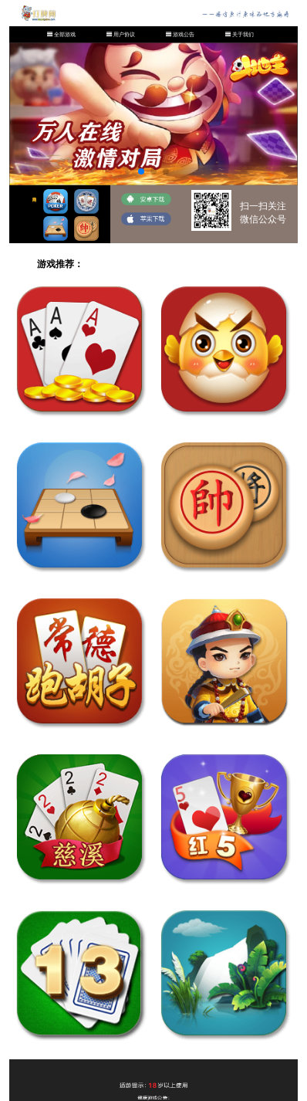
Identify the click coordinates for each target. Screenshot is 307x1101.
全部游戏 (65, 35)
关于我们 (243, 35)
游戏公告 (183, 35)
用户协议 (124, 35)
